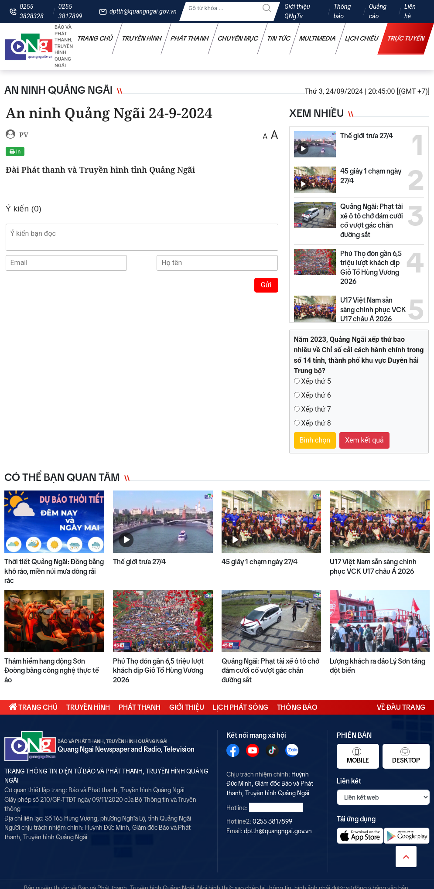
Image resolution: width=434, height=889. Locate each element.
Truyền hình (142, 38)
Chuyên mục (238, 38)
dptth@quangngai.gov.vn (143, 11)
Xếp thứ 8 (316, 423)
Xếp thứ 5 (316, 381)
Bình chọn (315, 440)
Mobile (358, 755)
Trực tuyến (406, 38)
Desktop (406, 755)
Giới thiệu (186, 707)
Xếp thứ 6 (316, 395)
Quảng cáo (377, 11)
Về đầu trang (401, 707)
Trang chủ (95, 38)
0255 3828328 (32, 11)
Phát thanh (190, 38)
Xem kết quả (364, 440)
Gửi (266, 285)
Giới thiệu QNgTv (297, 11)
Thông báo (342, 11)
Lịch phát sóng (240, 707)
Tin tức (278, 38)
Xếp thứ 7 (316, 409)
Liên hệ (410, 11)
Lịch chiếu (361, 38)
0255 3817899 (70, 11)
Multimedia (317, 38)
